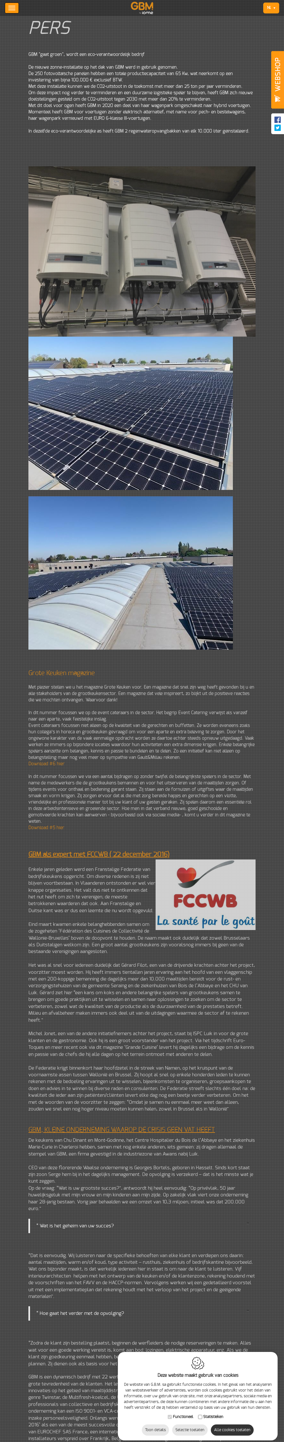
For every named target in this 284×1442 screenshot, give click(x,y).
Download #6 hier (46, 764)
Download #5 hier (46, 828)
